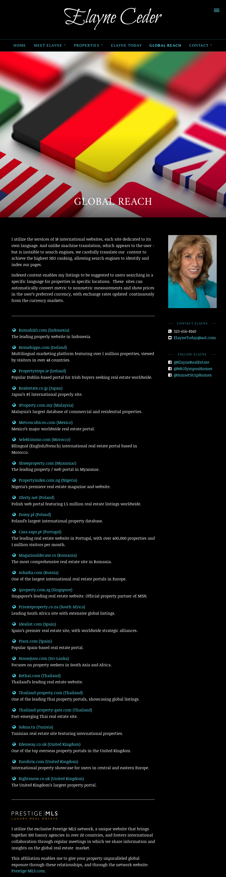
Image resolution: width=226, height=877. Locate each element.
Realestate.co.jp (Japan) (36, 388)
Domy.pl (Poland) (31, 514)
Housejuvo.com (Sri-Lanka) (40, 658)
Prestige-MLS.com (28, 871)
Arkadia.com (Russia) (34, 572)
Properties (86, 45)
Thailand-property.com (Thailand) (47, 692)
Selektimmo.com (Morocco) (40, 439)
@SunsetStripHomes (193, 375)
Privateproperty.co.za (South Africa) (48, 607)
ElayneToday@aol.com (195, 337)
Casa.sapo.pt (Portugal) (36, 532)
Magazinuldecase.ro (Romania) (44, 555)
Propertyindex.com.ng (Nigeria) (44, 480)
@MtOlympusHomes (193, 368)
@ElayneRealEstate (191, 362)
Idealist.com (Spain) (33, 624)
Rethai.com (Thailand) (36, 675)
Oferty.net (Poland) (32, 497)
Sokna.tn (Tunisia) (32, 727)
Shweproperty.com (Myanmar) (43, 463)
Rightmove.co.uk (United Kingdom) (47, 778)
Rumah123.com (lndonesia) (40, 330)
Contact (199, 45)
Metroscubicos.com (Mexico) (42, 422)
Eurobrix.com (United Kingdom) (44, 761)
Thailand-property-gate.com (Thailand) (51, 710)
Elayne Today (126, 45)
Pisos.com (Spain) (31, 641)
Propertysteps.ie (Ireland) (38, 371)
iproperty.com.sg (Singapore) (41, 590)
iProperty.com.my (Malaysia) (42, 405)
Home (19, 45)
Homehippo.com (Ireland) (39, 347)
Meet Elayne (48, 45)
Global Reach (165, 45)
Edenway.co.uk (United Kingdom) (46, 744)
